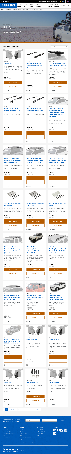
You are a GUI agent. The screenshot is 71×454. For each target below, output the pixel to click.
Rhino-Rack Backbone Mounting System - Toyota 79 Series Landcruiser (12, 341)
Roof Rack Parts (34, 9)
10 (28, 409)
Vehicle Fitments (41, 431)
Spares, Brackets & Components (20, 9)
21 (37, 409)
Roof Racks (31, 5)
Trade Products (56, 5)
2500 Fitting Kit (9, 63)
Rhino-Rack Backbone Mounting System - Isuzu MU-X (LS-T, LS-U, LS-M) (34, 161)
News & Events (7, 437)
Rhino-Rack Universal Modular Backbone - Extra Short (34, 65)
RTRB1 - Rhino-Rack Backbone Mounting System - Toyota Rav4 (56, 297)
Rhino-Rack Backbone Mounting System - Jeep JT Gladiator (35, 297)
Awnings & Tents (50, 5)
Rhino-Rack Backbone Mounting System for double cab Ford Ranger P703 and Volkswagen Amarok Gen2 (56, 112)
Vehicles (65, 449)
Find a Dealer (13, 86)
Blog (4, 435)
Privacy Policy (32, 449)
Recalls (38, 435)
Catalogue (5, 439)
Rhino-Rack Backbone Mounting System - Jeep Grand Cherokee (12, 297)
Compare (8, 90)
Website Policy (39, 449)
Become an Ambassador (9, 433)
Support (62, 5)
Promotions (39, 437)
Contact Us (22, 429)
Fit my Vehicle (5, 1)
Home (2, 9)
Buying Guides (23, 433)
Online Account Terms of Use (27, 442)
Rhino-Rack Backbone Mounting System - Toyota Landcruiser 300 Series (57, 161)
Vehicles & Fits (25, 5)
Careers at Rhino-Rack (8, 431)
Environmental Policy (54, 449)
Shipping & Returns (24, 439)
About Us (5, 429)
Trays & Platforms (38, 5)
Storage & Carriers (44, 6)
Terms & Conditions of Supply (27, 441)
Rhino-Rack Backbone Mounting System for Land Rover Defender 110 (12, 161)
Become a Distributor (42, 439)
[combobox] (59, 47)
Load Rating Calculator (25, 437)
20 (34, 409)
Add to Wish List (13, 82)
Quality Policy (46, 449)
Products (8, 9)
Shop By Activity (19, 5)
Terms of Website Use (25, 449)
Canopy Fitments (41, 433)
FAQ (21, 435)
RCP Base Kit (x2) (32, 382)
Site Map (23, 450)
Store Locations (40, 429)
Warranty (22, 431)
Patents (61, 449)
